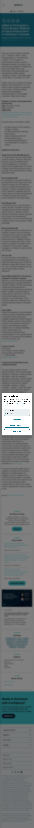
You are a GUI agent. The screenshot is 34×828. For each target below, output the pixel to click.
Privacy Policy (19, 403)
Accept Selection (17, 425)
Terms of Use (8, 405)
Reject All (17, 431)
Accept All (17, 420)
